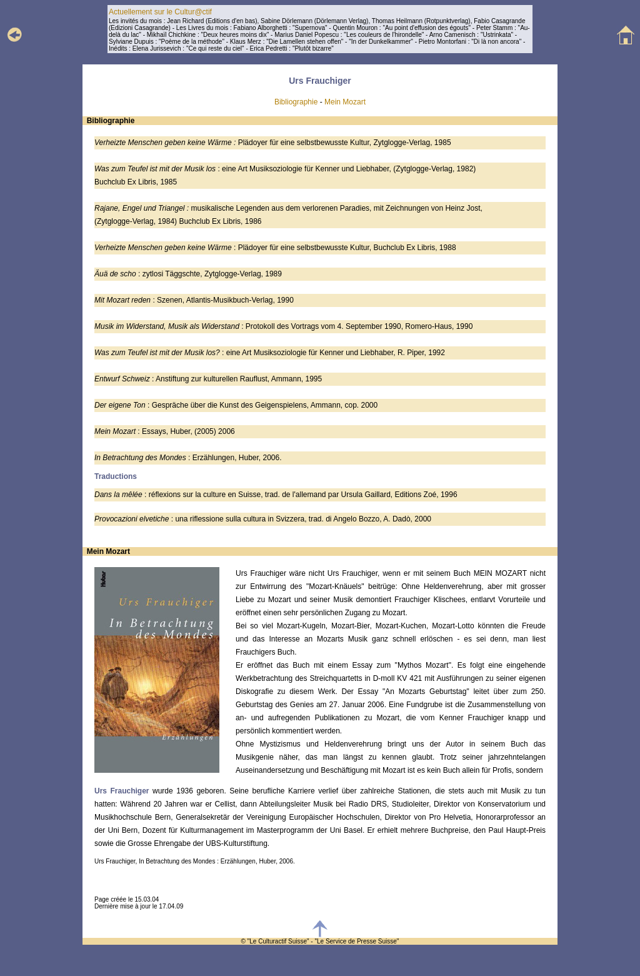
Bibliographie (296, 102)
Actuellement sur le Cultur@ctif (160, 12)
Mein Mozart (345, 102)
